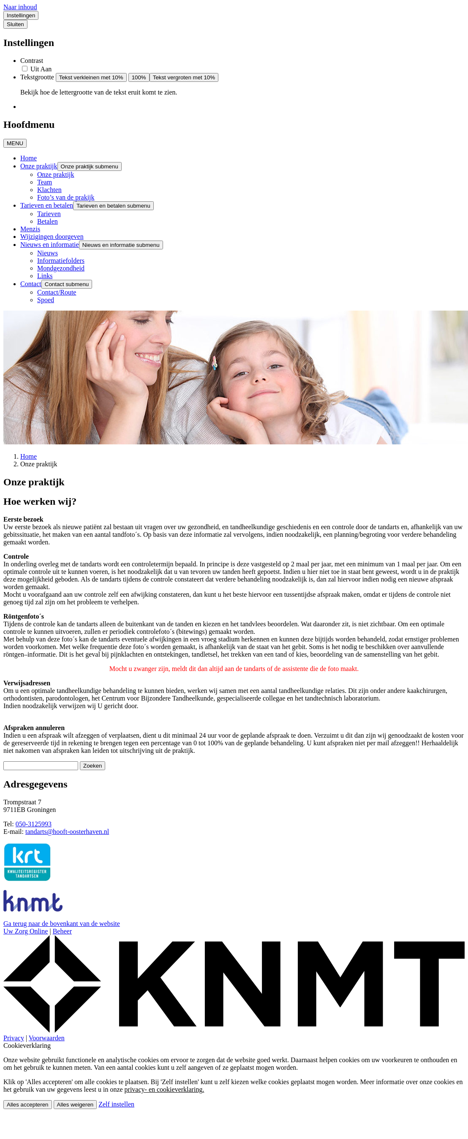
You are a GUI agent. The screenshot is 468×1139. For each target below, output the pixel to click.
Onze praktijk (38, 166)
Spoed (45, 299)
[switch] (24, 68)
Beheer (62, 931)
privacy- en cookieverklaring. (164, 1089)
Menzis (30, 229)
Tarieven (49, 213)
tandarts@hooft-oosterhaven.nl (67, 831)
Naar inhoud (20, 7)
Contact (30, 283)
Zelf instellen (116, 1104)
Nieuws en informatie (49, 244)
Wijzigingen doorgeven (52, 236)
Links (44, 275)
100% (139, 77)
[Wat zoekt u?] (40, 765)
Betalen (47, 221)
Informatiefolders (60, 260)
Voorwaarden (47, 1038)
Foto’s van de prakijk (66, 197)
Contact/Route (56, 292)
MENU (15, 143)
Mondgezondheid (60, 268)
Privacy (13, 1038)
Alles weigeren (75, 1104)
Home (28, 158)
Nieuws (47, 253)
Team (44, 182)
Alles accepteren (28, 1104)
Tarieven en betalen (46, 205)
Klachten (49, 189)
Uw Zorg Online (25, 931)
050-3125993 (34, 824)
